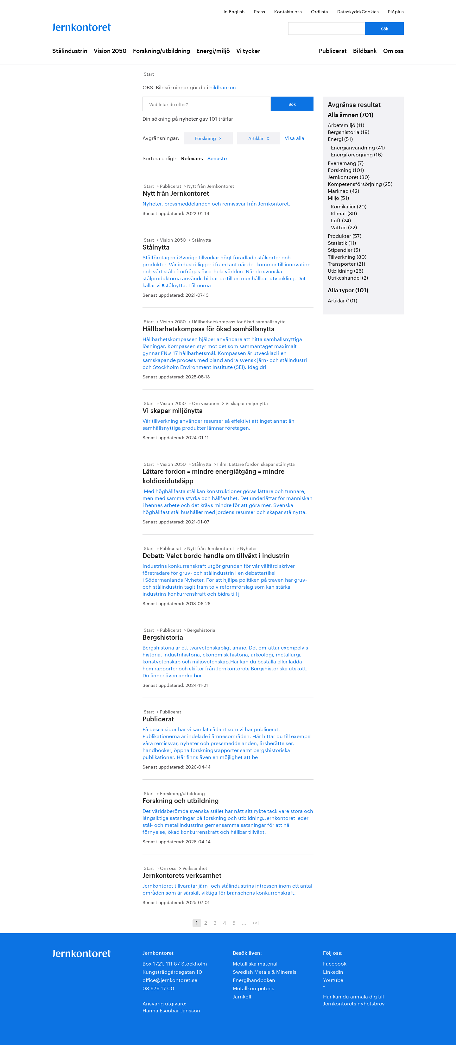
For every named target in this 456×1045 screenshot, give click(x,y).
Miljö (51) (338, 197)
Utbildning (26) (345, 270)
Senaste (217, 158)
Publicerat (333, 51)
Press (259, 11)
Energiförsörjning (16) (357, 154)
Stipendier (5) (344, 249)
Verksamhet (194, 867)
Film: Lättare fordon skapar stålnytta (256, 463)
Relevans (192, 158)
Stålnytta (201, 239)
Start (149, 73)
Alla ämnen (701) (350, 115)
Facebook (334, 963)
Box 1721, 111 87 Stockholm (174, 963)
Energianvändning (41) (358, 147)
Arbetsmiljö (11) (346, 124)
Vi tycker (248, 51)
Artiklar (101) (342, 300)
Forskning (205, 137)
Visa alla (294, 137)
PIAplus (396, 11)
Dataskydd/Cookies (358, 11)
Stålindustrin (69, 51)
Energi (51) (340, 138)
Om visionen (205, 402)
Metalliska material (255, 963)
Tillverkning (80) (347, 256)
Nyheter (248, 547)
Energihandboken (254, 979)
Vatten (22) (344, 227)
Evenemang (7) (346, 162)
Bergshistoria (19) (348, 131)
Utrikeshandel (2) (348, 277)
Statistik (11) (342, 242)
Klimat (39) (344, 213)
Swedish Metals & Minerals (264, 971)
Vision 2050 (110, 51)
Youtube (333, 979)
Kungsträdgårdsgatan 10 (172, 971)
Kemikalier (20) (348, 206)
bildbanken (222, 87)
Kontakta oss (288, 11)
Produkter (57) (344, 235)
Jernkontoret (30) (349, 176)
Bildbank (365, 51)
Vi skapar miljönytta (246, 402)
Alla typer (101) (348, 290)
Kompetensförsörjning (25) (360, 183)
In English (234, 11)
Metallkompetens (253, 987)
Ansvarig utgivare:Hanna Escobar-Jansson (171, 1006)
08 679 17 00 (158, 987)
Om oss (393, 51)
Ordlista (319, 11)
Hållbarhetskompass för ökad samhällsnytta (239, 321)
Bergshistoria (201, 629)
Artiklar (255, 137)
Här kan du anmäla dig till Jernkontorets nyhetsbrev (354, 999)
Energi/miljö (213, 51)
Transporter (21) (346, 263)
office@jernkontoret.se (169, 979)
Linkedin (333, 971)
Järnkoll (242, 996)
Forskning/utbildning (161, 51)
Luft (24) (341, 220)
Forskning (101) (346, 169)
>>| (255, 922)
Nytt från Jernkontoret (210, 185)
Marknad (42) (343, 190)
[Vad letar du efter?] (326, 28)
